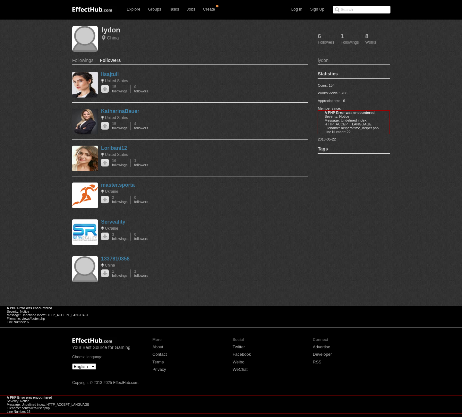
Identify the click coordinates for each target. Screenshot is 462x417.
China (113, 37)
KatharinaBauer (120, 111)
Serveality (113, 222)
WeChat (240, 369)
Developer (322, 354)
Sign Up (317, 9)
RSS (317, 362)
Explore (133, 9)
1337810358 (115, 258)
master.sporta (118, 185)
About (157, 347)
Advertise (321, 347)
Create (209, 9)
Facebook (242, 354)
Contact (159, 354)
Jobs (191, 9)
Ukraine (111, 191)
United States (116, 81)
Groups (154, 9)
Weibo (238, 362)
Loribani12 (114, 148)
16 (119, 163)
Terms (158, 362)
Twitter (239, 347)
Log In (297, 9)
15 (119, 89)
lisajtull (110, 74)
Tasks (174, 9)
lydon (111, 30)
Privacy (159, 369)
